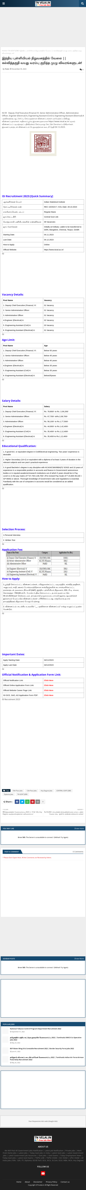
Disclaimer (37, 1182)
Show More (79, 958)
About (27, 1182)
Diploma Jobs (8, 794)
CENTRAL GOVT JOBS (63, 791)
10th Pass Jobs (17, 791)
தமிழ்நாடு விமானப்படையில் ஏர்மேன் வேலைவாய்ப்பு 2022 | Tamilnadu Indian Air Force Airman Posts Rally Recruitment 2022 (47, 1058)
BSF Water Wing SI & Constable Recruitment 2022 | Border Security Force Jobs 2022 (42, 1048)
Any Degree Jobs (46, 791)
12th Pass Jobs (32, 791)
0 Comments (78, 851)
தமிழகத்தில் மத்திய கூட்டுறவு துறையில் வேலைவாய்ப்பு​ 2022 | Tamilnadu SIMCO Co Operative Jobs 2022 (45, 1038)
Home (4, 50)
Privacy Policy (51, 1182)
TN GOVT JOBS (13, 50)
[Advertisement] (43, 27)
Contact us (65, 1182)
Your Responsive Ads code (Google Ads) (43, 1121)
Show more (79, 828)
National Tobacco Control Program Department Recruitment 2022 (35, 1029)
